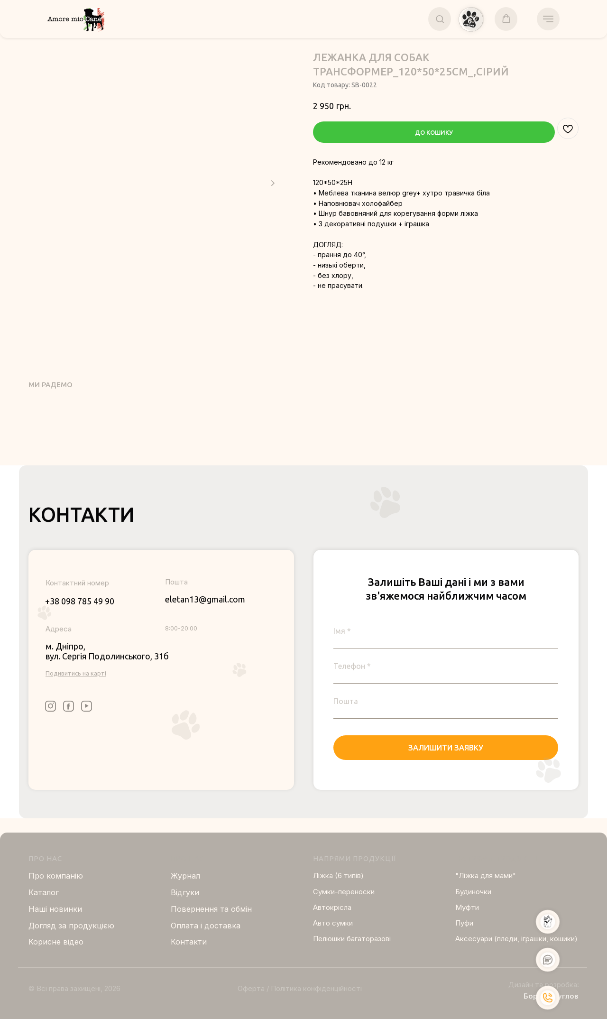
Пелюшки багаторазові (352, 938)
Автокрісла (332, 907)
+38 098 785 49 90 (79, 601)
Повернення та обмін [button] (211, 909)
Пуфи (464, 922)
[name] (445, 630)
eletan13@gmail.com (205, 599)
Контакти (189, 941)
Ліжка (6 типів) (338, 875)
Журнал (185, 875)
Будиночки (473, 891)
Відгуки (185, 892)
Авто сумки (333, 922)
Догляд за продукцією (71, 925)
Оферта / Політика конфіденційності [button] (300, 988)
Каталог (43, 892)
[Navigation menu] (548, 19)
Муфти (467, 907)
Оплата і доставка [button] (205, 925)
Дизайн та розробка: (543, 984)
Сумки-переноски (344, 891)
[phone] (445, 666)
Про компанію (55, 875)
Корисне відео (55, 941)
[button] (439, 18)
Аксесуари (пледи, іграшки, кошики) (516, 938)
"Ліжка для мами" (485, 875)
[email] (445, 701)
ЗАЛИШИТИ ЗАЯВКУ (445, 747)
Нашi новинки (55, 909)
